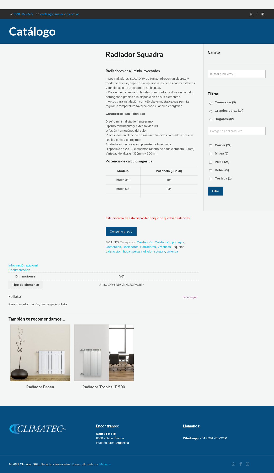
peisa (136, 251)
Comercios (113, 247)
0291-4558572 (23, 14)
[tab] (103, 265)
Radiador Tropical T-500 (103, 386)
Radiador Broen (40, 386)
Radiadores (130, 247)
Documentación (19, 270)
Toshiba (223, 178)
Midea (221, 153)
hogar (127, 251)
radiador (146, 251)
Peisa (222, 161)
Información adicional (23, 265)
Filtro (215, 191)
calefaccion (113, 251)
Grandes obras (229, 110)
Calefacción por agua (169, 242)
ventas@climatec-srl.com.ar (59, 14)
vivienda (172, 251)
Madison (105, 464)
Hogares (224, 119)
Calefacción (145, 242)
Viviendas (164, 247)
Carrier (223, 145)
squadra (159, 251)
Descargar (189, 297)
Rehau (222, 170)
